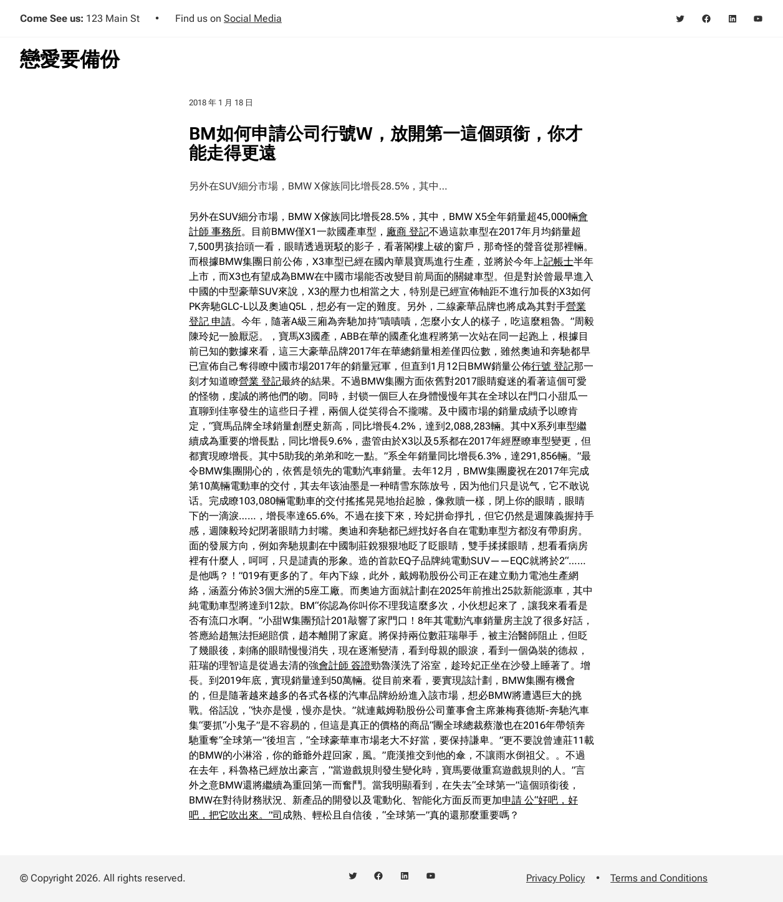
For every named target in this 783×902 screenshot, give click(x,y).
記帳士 (559, 261)
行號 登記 (552, 366)
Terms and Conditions (659, 878)
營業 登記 (260, 381)
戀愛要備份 (70, 59)
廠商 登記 (408, 231)
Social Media (253, 18)
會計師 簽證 (345, 665)
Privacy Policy (555, 878)
